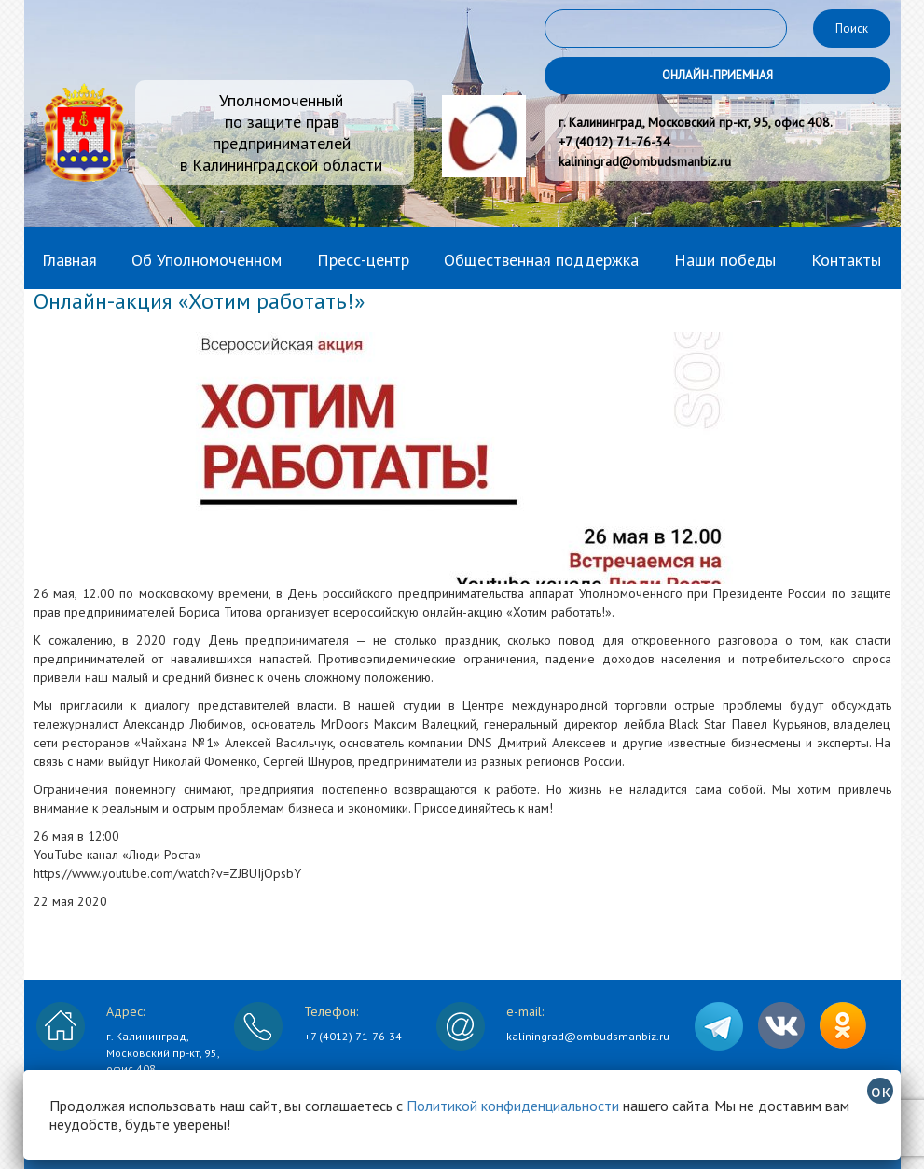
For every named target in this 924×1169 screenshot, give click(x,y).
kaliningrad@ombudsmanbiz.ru (587, 1036)
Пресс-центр (363, 260)
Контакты (846, 260)
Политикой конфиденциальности (513, 1105)
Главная (69, 260)
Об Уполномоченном (206, 260)
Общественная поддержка (541, 260)
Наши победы (725, 260)
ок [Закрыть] (880, 1091)
